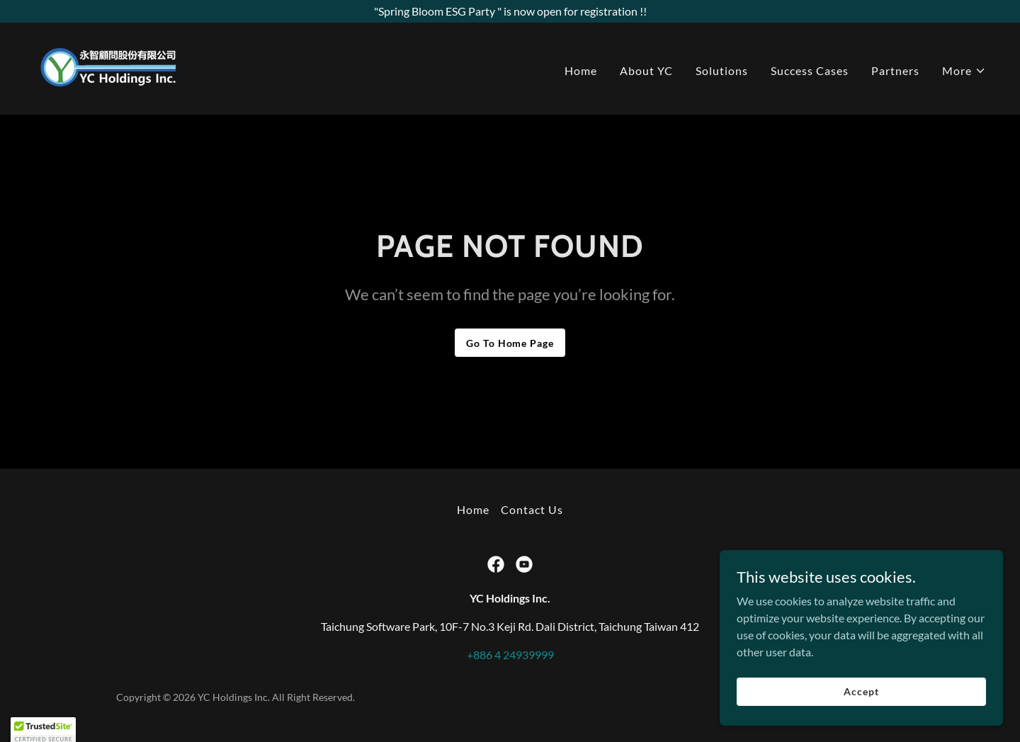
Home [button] (473, 509)
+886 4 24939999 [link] (510, 654)
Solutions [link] (722, 70)
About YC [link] (646, 70)
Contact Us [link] (532, 509)
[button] (964, 70)
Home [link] (581, 70)
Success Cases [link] (810, 70)
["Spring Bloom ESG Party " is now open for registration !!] (510, 11)
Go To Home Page (509, 343)
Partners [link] (895, 70)
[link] (109, 67)
